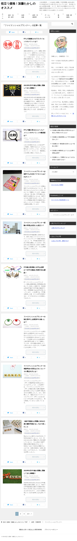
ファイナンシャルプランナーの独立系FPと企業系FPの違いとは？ (35, 319)
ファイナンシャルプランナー (32, 48)
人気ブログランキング (58, 228)
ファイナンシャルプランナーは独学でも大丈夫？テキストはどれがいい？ (35, 174)
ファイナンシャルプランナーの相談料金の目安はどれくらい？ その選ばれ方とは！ (35, 368)
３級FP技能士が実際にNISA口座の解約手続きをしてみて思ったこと (35, 424)
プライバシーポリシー (51, 529)
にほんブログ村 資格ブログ (60, 241)
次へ (28, 514)
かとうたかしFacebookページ (60, 200)
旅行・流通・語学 (11, 16)
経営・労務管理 (35, 16)
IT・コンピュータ (47, 16)
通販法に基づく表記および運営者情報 (30, 529)
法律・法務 (23, 16)
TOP (15, 522)
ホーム (2, 16)
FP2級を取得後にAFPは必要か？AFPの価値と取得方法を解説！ (35, 270)
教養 (58, 16)
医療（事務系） (69, 16)
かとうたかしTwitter (57, 185)
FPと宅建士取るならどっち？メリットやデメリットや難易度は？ (35, 132)
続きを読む (38, 71)
